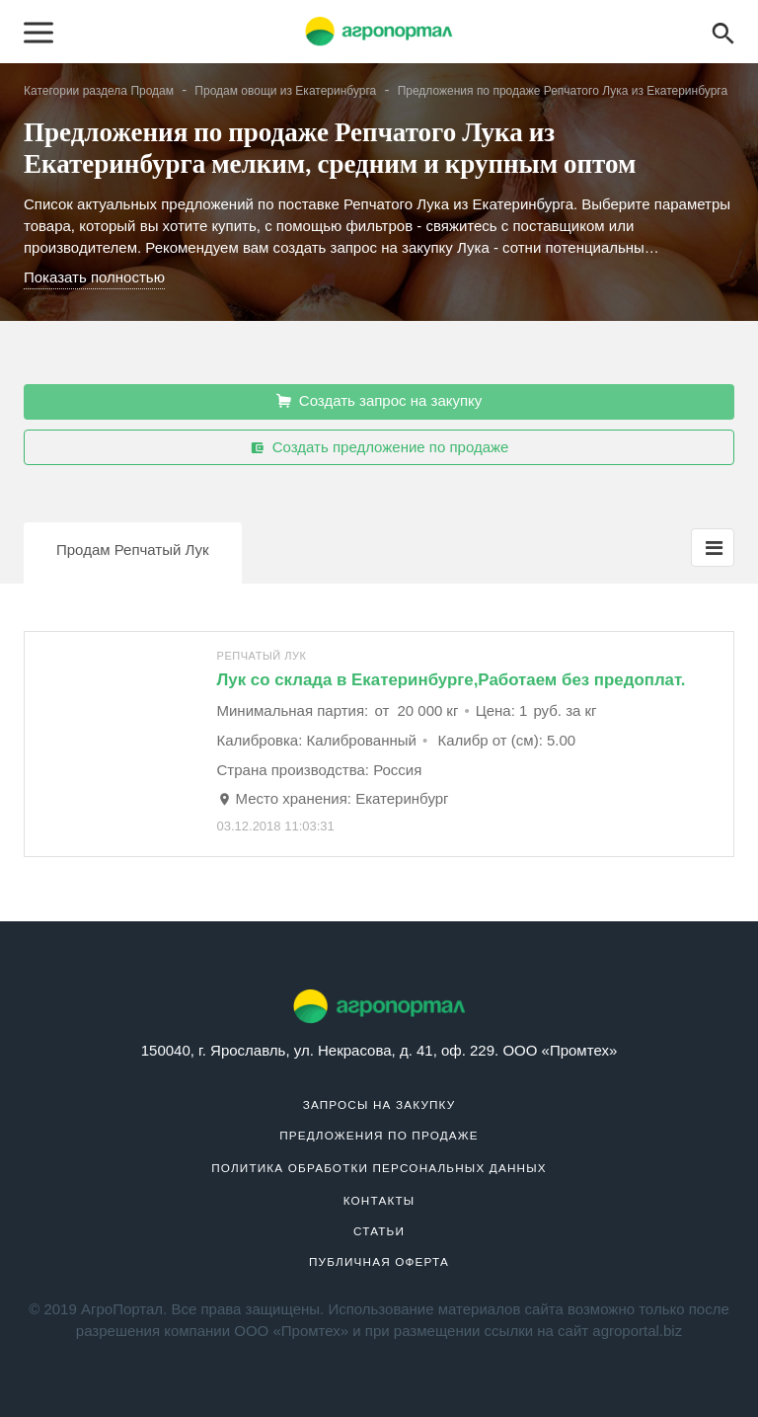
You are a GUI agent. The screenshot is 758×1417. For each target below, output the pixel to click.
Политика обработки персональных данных (379, 1167)
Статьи (379, 1230)
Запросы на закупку (379, 1104)
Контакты (379, 1200)
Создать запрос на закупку (379, 401)
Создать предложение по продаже (379, 447)
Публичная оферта (379, 1261)
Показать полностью (94, 277)
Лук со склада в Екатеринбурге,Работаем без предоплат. (451, 679)
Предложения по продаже (379, 1135)
